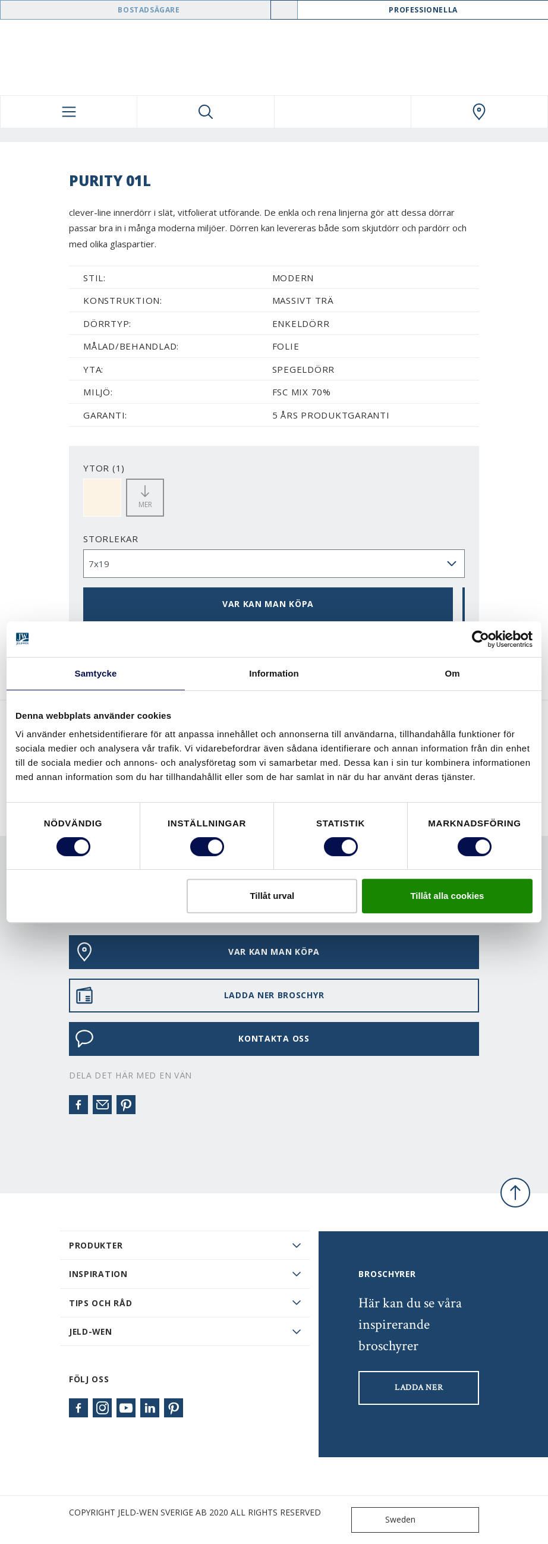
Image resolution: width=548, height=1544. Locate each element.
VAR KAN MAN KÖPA (268, 603)
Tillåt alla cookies (447, 896)
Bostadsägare (148, 10)
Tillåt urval (272, 896)
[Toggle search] (205, 111)
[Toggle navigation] (68, 111)
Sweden (386, 1519)
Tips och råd (100, 1303)
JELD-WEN (90, 1331)
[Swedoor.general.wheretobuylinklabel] (479, 111)
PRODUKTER (95, 1245)
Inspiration (98, 1273)
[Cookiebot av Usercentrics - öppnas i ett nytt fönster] (481, 639)
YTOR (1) (104, 468)
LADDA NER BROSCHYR (199, 995)
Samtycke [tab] (96, 673)
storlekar (110, 539)
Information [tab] (274, 673)
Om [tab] (452, 673)
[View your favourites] (342, 111)
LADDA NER (419, 1387)
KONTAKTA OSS (192, 1038)
